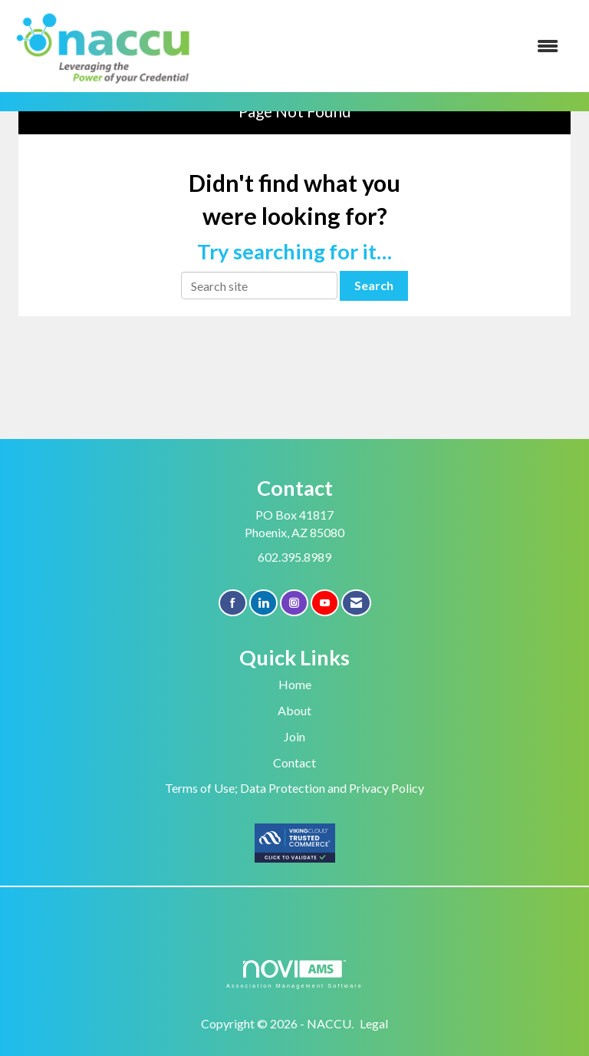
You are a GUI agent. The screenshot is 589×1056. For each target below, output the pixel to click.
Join (294, 736)
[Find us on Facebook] (233, 602)
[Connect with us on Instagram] (294, 602)
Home (294, 684)
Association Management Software (294, 974)
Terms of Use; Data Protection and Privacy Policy (294, 787)
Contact (294, 762)
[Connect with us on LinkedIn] (263, 602)
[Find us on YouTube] (325, 602)
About (294, 710)
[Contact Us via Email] (356, 602)
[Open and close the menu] (386, 46)
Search (373, 285)
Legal (374, 1023)
